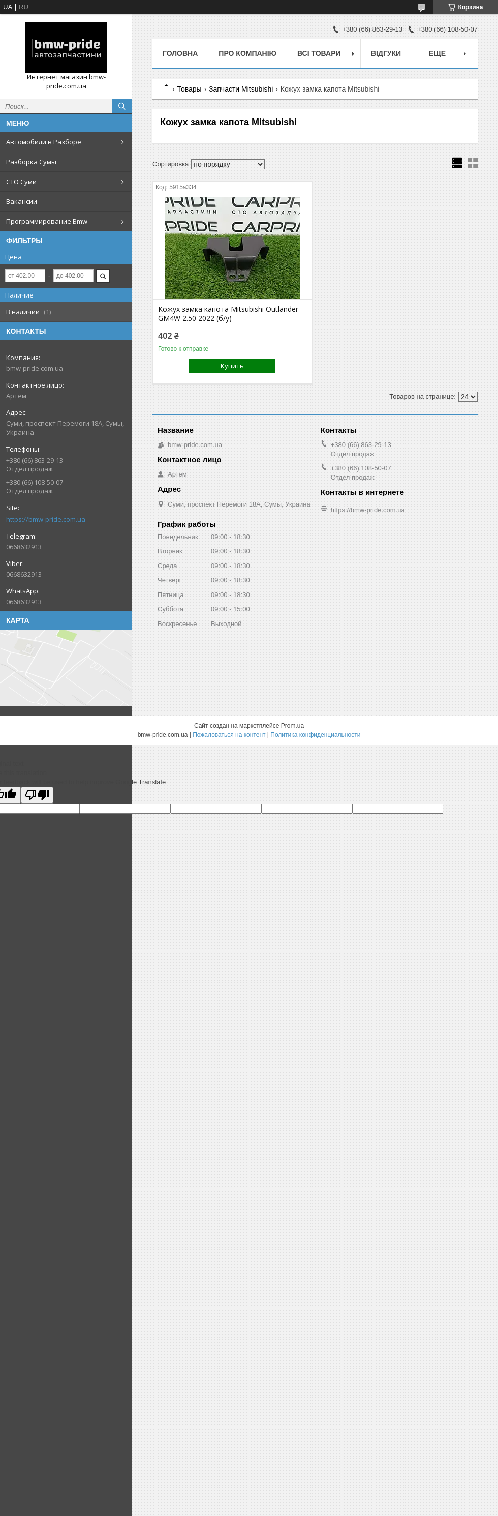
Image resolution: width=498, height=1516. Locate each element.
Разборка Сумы (31, 161)
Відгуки (386, 53)
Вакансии (21, 201)
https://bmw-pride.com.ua (45, 519)
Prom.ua (292, 725)
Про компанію (247, 53)
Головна (180, 53)
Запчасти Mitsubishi (241, 89)
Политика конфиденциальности (315, 734)
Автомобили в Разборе (43, 141)
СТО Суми (21, 181)
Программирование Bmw (46, 221)
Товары (189, 89)
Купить (232, 365)
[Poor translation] (37, 795)
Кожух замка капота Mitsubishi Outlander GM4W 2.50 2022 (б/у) (228, 314)
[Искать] (122, 106)
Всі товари (318, 53)
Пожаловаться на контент (229, 734)
